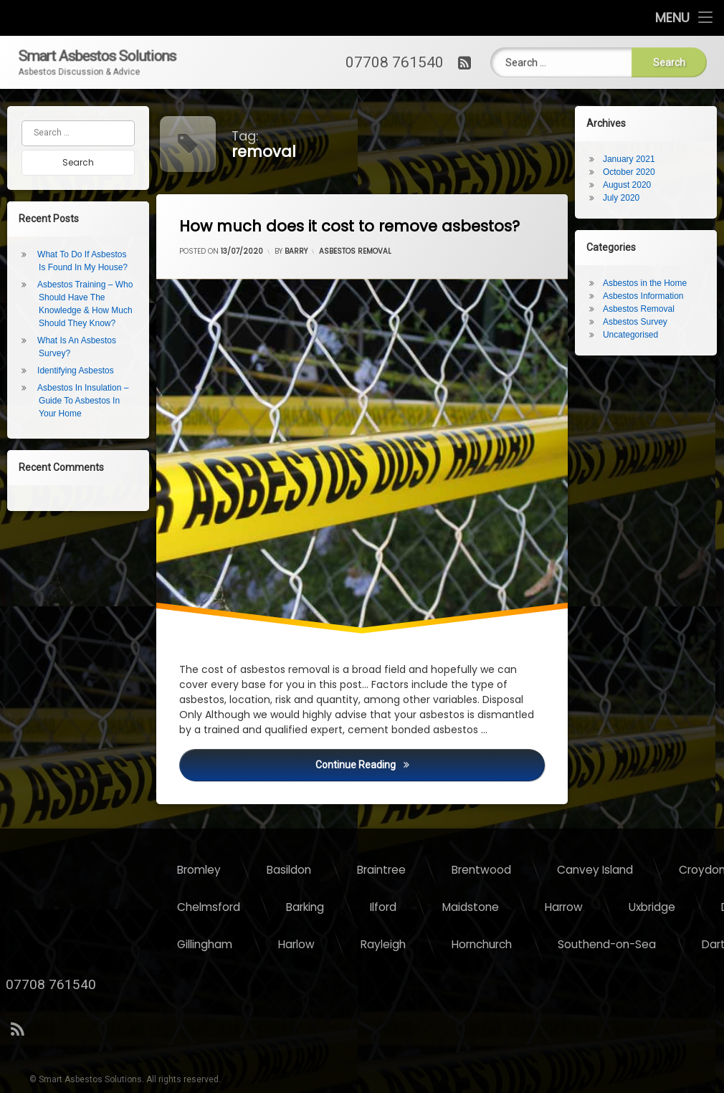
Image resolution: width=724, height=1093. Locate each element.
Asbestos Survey (641, 322)
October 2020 (635, 172)
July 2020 (627, 198)
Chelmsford (468, 907)
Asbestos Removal (355, 251)
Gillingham (464, 944)
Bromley (458, 869)
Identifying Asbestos (70, 371)
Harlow (556, 944)
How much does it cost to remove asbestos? (358, 226)
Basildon (548, 869)
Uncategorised (636, 335)
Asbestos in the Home (650, 283)
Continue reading (435, 773)
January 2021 (635, 159)
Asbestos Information (649, 296)
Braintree (640, 869)
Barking (565, 907)
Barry (298, 256)
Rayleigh (642, 944)
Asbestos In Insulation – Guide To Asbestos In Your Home (77, 401)
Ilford (642, 907)
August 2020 (633, 185)
